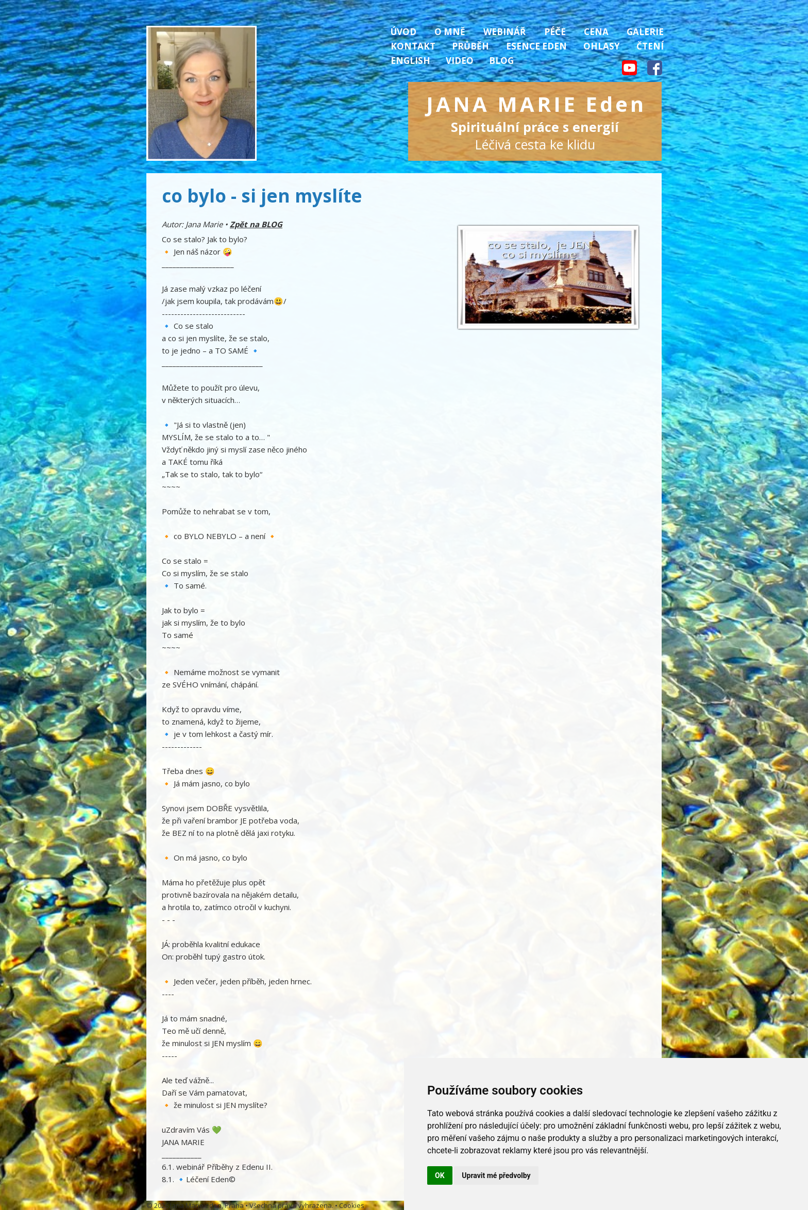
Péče (555, 32)
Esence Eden (536, 46)
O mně (449, 32)
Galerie (645, 32)
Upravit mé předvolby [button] (496, 1175)
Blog (501, 60)
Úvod (403, 32)
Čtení (650, 46)
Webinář (504, 32)
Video (460, 60)
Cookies (351, 1205)
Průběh (470, 46)
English (410, 60)
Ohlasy (601, 46)
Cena (596, 32)
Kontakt (413, 46)
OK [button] (440, 1175)
